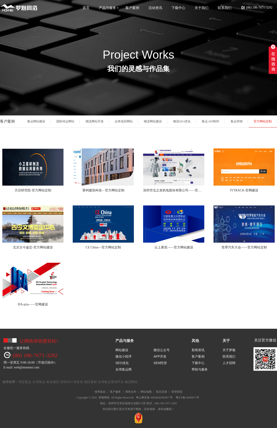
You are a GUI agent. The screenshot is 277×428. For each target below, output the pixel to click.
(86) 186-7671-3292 (256, 8)
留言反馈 (161, 391)
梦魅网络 (104, 397)
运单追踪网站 (124, 121)
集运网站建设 (36, 121)
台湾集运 (38, 382)
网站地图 (146, 391)
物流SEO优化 (182, 121)
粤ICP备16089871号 (187, 397)
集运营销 (237, 121)
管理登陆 (176, 391)
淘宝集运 (24, 382)
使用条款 (100, 391)
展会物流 (52, 382)
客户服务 (115, 391)
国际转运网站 (65, 121)
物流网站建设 (153, 121)
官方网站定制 (263, 121)
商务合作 (130, 391)
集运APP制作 (210, 121)
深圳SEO (66, 382)
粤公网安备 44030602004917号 (154, 397)
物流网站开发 (95, 121)
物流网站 (131, 382)
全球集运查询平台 (111, 382)
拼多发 (78, 382)
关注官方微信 (265, 340)
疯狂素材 (90, 382)
